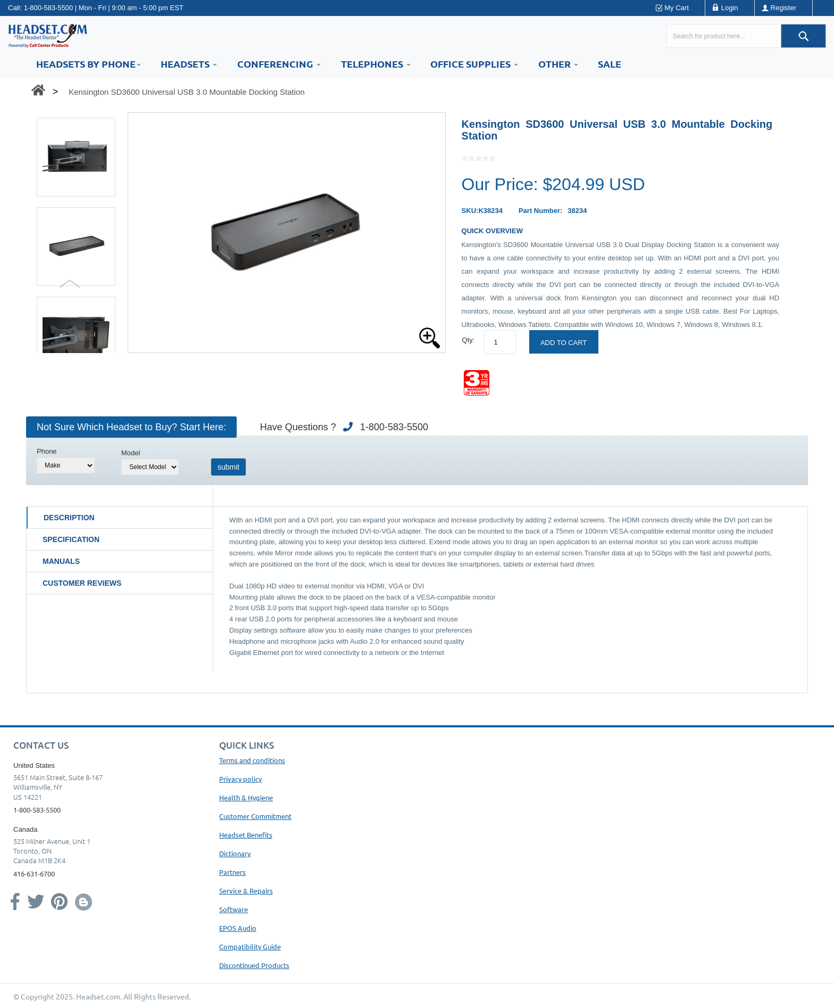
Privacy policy (240, 778)
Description (69, 517)
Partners (232, 871)
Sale (609, 64)
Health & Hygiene (246, 797)
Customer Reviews (82, 583)
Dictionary (235, 853)
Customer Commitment (255, 816)
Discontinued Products (254, 965)
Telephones (376, 64)
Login (729, 8)
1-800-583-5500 (48, 8)
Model (130, 453)
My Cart (676, 8)
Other (558, 64)
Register (783, 8)
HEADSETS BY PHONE (88, 64)
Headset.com (98, 996)
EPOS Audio (237, 927)
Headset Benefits (245, 834)
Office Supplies (474, 64)
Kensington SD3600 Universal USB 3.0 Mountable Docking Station (187, 91)
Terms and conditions (252, 760)
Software (233, 909)
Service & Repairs (246, 890)
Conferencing (279, 64)
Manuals (61, 561)
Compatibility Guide (250, 946)
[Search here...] (723, 36)
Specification (71, 539)
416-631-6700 (34, 873)
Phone (47, 451)
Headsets (189, 64)
